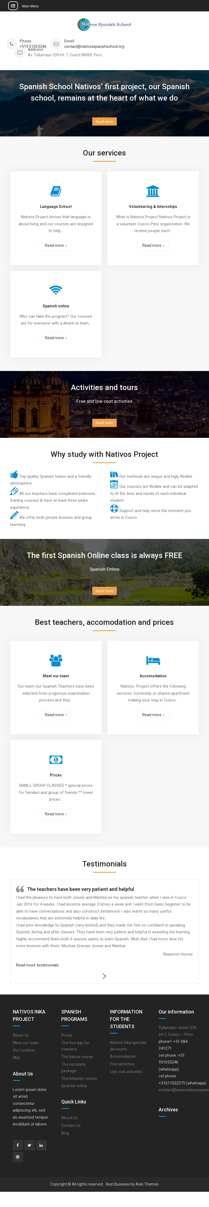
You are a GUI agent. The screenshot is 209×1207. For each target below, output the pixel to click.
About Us (21, 1050)
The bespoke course (79, 1093)
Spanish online (56, 311)
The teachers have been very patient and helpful (80, 904)
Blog (65, 1148)
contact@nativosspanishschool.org (94, 46)
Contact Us (71, 1141)
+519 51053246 (33, 46)
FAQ (16, 1073)
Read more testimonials (37, 980)
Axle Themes (147, 1199)
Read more (104, 123)
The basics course (77, 1072)
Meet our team (56, 691)
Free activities (122, 1079)
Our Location (24, 1065)
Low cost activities (126, 1087)
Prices (56, 790)
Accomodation (153, 691)
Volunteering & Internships (153, 212)
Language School (56, 212)
